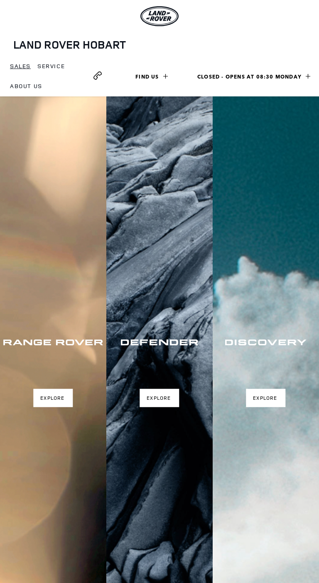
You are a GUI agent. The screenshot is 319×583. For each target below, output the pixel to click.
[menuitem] (20, 66)
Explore (52, 397)
